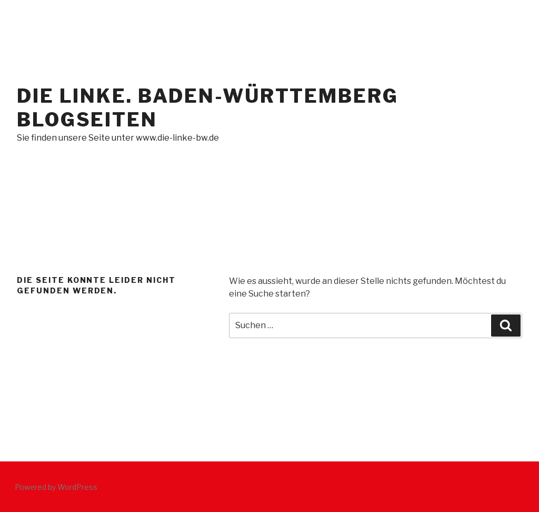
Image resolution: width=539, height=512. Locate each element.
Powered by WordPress (56, 487)
